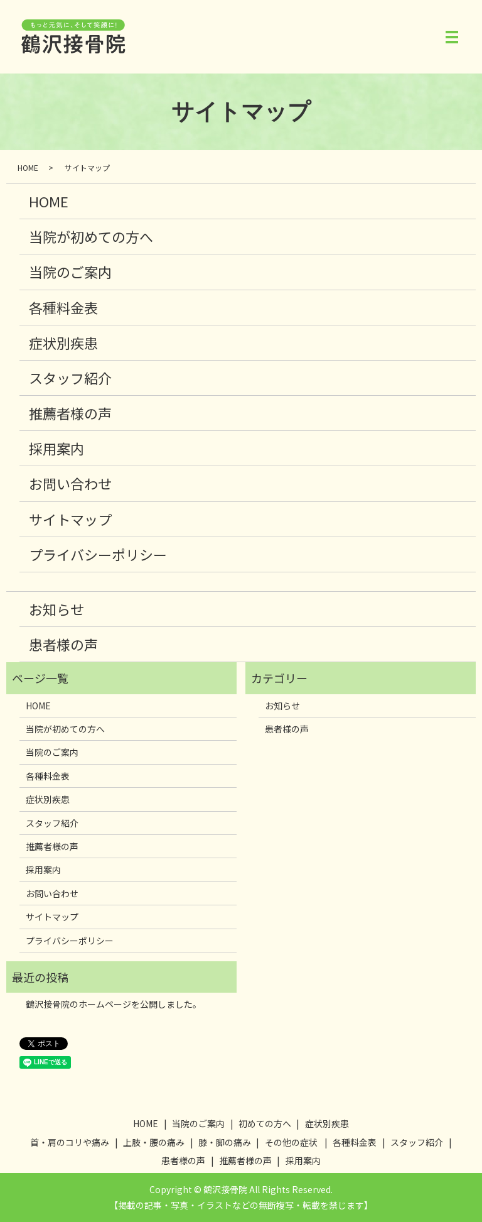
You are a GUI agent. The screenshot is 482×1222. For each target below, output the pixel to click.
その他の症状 (291, 1142)
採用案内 (56, 448)
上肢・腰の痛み (154, 1142)
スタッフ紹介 (70, 378)
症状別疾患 (63, 342)
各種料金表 (63, 307)
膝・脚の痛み (224, 1142)
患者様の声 (63, 644)
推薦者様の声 (70, 413)
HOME (28, 167)
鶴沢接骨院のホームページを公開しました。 (113, 1004)
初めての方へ (264, 1123)
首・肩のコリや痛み (69, 1142)
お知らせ (56, 609)
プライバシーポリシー (98, 554)
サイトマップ (70, 519)
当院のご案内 (70, 271)
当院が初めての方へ (91, 236)
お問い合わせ (70, 483)
